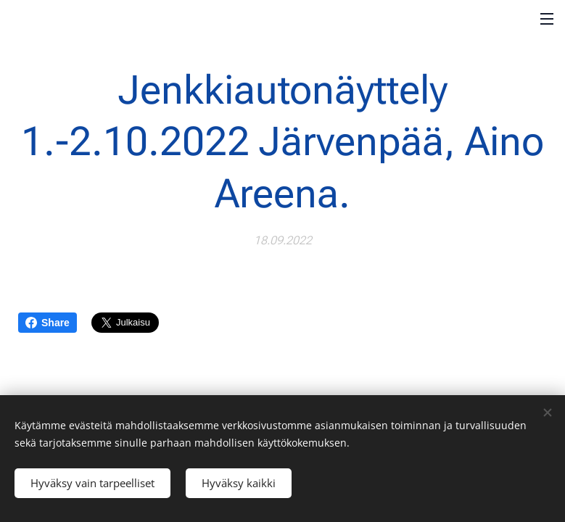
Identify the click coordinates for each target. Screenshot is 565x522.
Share (47, 322)
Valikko (546, 19)
